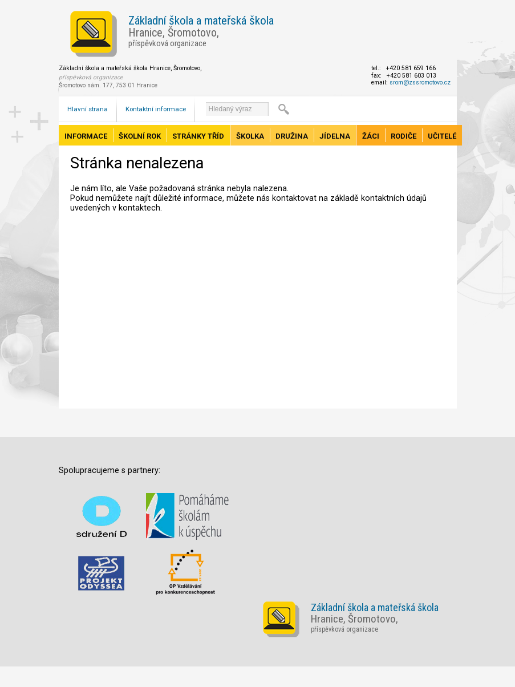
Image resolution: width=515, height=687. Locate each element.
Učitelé (442, 136)
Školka (250, 136)
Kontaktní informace (155, 109)
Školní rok (140, 136)
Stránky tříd (198, 136)
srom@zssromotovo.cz (420, 82)
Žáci (370, 136)
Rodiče (403, 136)
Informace (85, 136)
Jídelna (334, 136)
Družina (291, 136)
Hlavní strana (87, 109)
